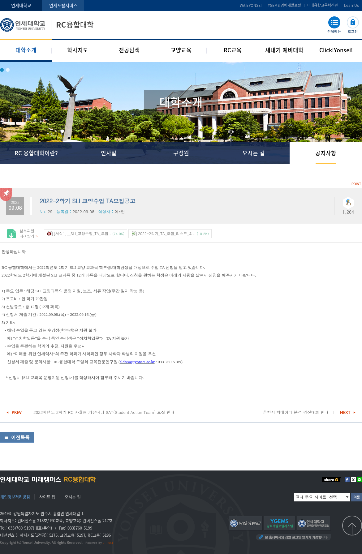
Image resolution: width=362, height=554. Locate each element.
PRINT (356, 184)
